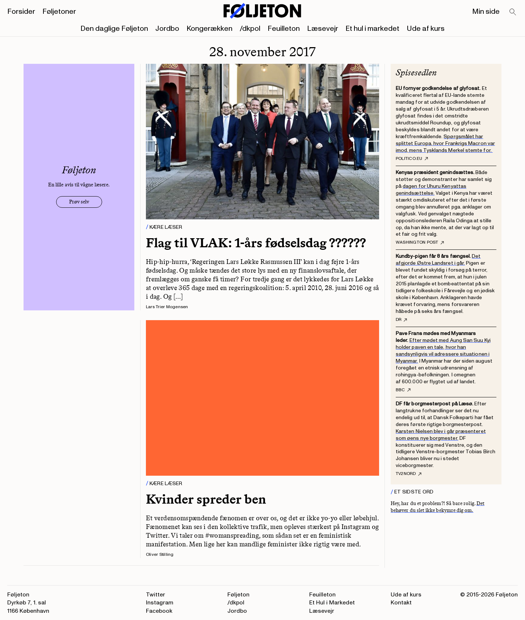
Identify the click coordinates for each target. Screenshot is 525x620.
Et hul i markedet (372, 29)
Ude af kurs (426, 29)
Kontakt (401, 603)
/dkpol (250, 29)
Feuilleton (284, 29)
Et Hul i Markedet (332, 603)
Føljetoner (59, 12)
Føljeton (238, 595)
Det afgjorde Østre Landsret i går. (438, 259)
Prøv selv (79, 202)
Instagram (159, 603)
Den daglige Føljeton (114, 29)
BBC (403, 390)
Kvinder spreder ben (206, 499)
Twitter (155, 595)
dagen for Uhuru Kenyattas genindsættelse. (431, 190)
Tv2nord (408, 474)
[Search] (513, 12)
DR (401, 320)
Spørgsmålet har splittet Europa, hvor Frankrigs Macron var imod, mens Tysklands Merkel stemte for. (445, 143)
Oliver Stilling (160, 554)
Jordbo (167, 29)
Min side (486, 12)
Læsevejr (322, 29)
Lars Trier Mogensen (167, 307)
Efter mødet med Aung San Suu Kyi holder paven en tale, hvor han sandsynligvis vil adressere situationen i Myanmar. (443, 350)
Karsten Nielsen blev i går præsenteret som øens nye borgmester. (441, 435)
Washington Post (420, 242)
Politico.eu (412, 159)
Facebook (159, 611)
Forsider (21, 12)
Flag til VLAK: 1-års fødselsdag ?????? (256, 243)
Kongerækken (209, 29)
